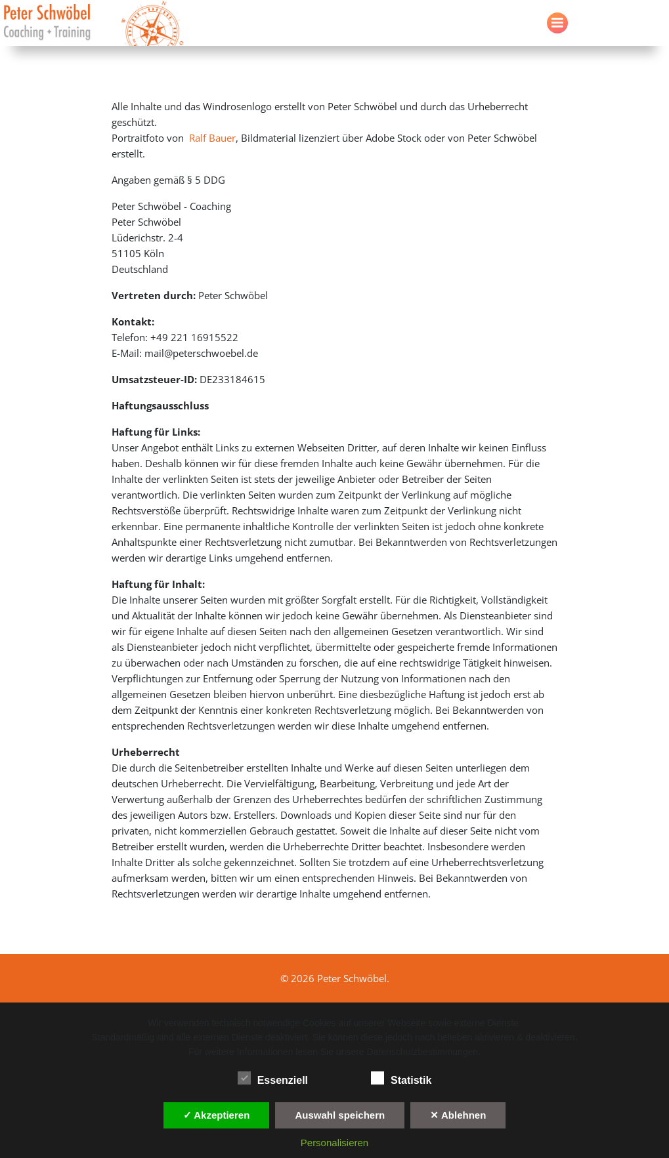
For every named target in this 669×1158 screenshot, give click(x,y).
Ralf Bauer (212, 137)
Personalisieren (334, 1142)
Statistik (401, 1078)
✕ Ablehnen (458, 1115)
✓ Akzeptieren (216, 1115)
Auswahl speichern (340, 1115)
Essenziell (273, 1078)
